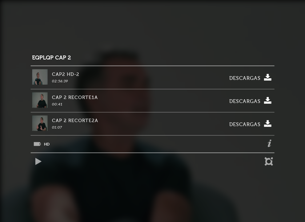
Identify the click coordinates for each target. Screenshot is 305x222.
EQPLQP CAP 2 (51, 58)
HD (47, 144)
